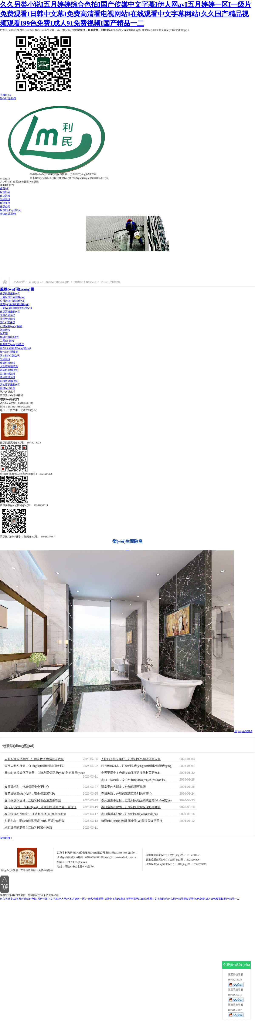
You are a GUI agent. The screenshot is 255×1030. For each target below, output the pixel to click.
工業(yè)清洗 (7, 340)
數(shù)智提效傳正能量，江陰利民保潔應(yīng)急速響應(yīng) (44, 772)
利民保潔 (80, 29)
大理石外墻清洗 (9, 366)
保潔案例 (5, 202)
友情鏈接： (6, 837)
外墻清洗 (106, 29)
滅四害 (4, 333)
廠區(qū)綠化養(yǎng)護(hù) (15, 348)
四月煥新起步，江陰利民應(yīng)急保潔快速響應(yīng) (136, 766)
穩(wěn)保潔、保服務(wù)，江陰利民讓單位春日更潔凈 (40, 807)
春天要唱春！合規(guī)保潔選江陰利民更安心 (130, 772)
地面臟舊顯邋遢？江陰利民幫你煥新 (28, 827)
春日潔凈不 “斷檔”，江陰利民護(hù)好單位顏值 (35, 814)
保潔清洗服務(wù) (85, 281)
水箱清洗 (5, 329)
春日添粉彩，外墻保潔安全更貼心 (26, 786)
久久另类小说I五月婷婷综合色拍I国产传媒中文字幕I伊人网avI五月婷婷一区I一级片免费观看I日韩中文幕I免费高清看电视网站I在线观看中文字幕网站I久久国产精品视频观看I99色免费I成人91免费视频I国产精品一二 (125, 14)
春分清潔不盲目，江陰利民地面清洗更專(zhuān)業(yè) (136, 800)
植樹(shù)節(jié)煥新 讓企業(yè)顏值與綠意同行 (131, 820)
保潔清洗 (5, 195)
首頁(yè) (4, 188)
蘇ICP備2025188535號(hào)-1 (121, 852)
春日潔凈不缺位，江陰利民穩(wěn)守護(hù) (129, 814)
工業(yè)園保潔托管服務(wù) (16, 307)
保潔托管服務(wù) (10, 293)
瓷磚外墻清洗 (7, 373)
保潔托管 (5, 192)
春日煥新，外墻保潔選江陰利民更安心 (126, 793)
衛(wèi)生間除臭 (110, 281)
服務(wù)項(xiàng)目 (57, 281)
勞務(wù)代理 (7, 388)
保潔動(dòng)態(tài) (10, 210)
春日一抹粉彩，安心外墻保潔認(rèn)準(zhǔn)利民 (133, 780)
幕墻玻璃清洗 (7, 377)
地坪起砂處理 (7, 391)
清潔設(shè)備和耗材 (11, 395)
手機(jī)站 (5, 94)
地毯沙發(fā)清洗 (9, 337)
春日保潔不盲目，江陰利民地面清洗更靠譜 (32, 800)
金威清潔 (93, 29)
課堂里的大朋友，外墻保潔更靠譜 (123, 786)
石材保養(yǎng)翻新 (11, 326)
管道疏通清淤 (7, 315)
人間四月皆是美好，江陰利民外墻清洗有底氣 (34, 759)
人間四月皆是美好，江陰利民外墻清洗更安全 (131, 759)
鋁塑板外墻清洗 (9, 370)
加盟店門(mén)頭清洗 (12, 344)
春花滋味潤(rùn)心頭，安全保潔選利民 (29, 793)
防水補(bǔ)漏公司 (10, 355)
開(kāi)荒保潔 (7, 322)
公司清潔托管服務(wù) (12, 300)
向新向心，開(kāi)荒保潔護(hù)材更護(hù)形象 (34, 820)
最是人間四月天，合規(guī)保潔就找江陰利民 (34, 766)
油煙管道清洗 (7, 318)
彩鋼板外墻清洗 (9, 380)
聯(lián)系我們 (8, 98)
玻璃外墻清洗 (7, 362)
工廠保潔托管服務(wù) (12, 297)
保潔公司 (5, 206)
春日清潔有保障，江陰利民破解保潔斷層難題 (131, 807)
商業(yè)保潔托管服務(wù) (14, 304)
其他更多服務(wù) (10, 384)
